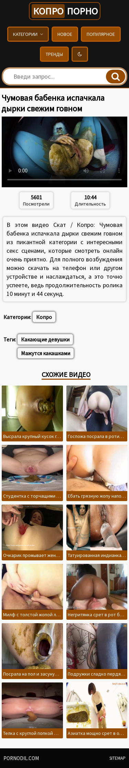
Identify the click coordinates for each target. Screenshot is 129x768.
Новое (64, 34)
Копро (44, 316)
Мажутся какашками (45, 353)
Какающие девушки (45, 339)
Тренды (54, 54)
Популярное (101, 34)
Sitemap (117, 758)
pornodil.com (21, 758)
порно (65, 11)
